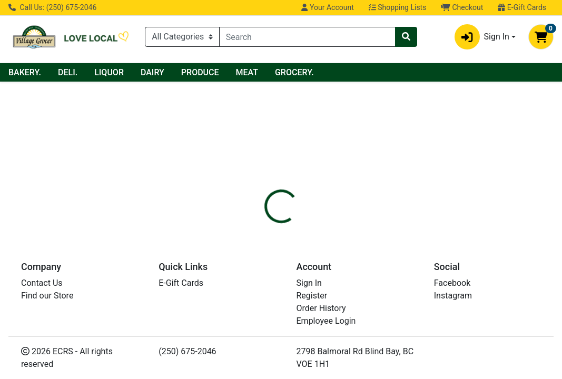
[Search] (307, 37)
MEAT (341, 72)
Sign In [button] (482, 36)
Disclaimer (309, 198)
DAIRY (246, 72)
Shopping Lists (398, 7)
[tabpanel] (398, 237)
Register (312, 369)
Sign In (309, 356)
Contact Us (42, 356)
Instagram (453, 369)
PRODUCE (294, 72)
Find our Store (47, 369)
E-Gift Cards (522, 7)
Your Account (327, 7)
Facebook (452, 356)
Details (262, 198)
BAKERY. (118, 72)
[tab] (262, 198)
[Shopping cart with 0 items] (541, 36)
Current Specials (48, 72)
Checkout (462, 7)
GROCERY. (388, 72)
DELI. (161, 72)
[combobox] (307, 37)
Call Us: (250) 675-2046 (52, 7)
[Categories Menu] (182, 37)
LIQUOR (203, 72)
